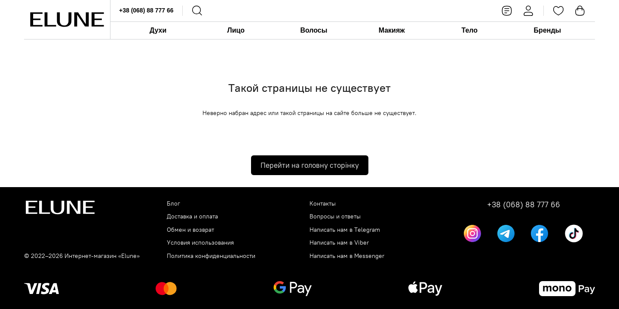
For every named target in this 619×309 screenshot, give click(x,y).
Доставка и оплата (192, 216)
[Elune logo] (67, 19)
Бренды (547, 30)
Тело (469, 30)
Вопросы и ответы (335, 216)
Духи (158, 30)
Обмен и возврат (190, 229)
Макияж (392, 30)
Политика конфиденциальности (211, 256)
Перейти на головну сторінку (309, 165)
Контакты (323, 203)
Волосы (313, 30)
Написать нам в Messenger (347, 256)
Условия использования (200, 242)
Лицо (236, 30)
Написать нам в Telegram (345, 229)
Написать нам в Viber (339, 242)
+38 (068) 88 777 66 (146, 10)
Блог (173, 203)
